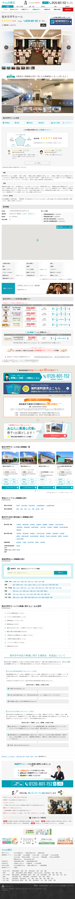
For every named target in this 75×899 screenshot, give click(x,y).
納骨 (55, 6)
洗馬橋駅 (48, 533)
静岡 (22, 587)
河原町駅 (53, 219)
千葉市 (46, 584)
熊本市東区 (24, 505)
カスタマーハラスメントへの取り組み (58, 885)
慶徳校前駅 (54, 221)
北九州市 (17, 597)
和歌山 (45, 591)
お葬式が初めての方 (30, 852)
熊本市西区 (32, 505)
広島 (14, 594)
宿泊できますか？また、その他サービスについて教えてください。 (24, 628)
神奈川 (18, 584)
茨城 (50, 584)
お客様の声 (47, 9)
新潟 (40, 587)
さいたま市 (38, 584)
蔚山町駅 (65, 536)
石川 (57, 587)
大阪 (14, 591)
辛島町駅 (32, 524)
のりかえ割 (17, 857)
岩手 (26, 581)
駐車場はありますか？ (12, 624)
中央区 (22, 210)
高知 (42, 594)
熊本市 (19, 210)
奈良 (38, 591)
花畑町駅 (51, 524)
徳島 (38, 594)
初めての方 (15, 9)
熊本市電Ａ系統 (47, 219)
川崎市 (25, 584)
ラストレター (35, 857)
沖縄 (42, 509)
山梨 (50, 587)
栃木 (57, 584)
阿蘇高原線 (46, 214)
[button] (8, 47)
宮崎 (33, 509)
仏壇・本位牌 (19, 6)
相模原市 (30, 584)
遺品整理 (67, 6)
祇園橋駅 (45, 524)
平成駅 (51, 216)
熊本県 (16, 210)
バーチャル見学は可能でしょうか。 (16, 617)
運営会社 (36, 885)
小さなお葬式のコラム (19, 865)
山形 (40, 581)
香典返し (43, 6)
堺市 (20, 591)
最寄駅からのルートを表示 (65, 227)
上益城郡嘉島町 (40, 505)
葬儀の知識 (57, 9)
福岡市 (22, 597)
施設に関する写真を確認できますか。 (16, 631)
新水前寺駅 (31, 542)
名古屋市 (17, 587)
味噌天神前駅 (34, 527)
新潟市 (43, 587)
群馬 (53, 584)
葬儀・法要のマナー (33, 865)
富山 (60, 587)
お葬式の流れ (41, 852)
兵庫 (31, 591)
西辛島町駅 (26, 533)
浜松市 (29, 587)
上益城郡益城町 (50, 505)
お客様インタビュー (19, 863)
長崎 (21, 509)
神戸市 (34, 591)
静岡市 (25, 587)
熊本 (32, 597)
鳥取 (31, 594)
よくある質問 (38, 863)
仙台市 (32, 581)
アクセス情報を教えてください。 (15, 613)
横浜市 (22, 584)
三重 (36, 587)
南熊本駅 (51, 214)
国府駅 (60, 536)
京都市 (27, 591)
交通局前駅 (19, 527)
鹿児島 (37, 509)
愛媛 (45, 594)
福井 (54, 587)
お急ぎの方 (68, 9)
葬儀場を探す (36, 9)
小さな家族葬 (26, 855)
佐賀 (25, 509)
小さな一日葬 (35, 855)
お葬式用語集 (43, 865)
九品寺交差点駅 (59, 524)
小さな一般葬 (17, 855)
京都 (24, 591)
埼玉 (34, 584)
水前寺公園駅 (20, 539)
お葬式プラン (25, 9)
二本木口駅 (43, 527)
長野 (47, 587)
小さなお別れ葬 (54, 855)
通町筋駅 (18, 530)
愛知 (14, 587)
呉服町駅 (38, 524)
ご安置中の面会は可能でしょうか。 (16, 639)
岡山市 (24, 594)
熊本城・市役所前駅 (51, 536)
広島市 (17, 594)
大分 (29, 509)
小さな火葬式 (45, 855)
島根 (35, 594)
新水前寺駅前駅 (64, 527)
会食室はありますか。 (12, 646)
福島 (43, 581)
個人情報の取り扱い (43, 885)
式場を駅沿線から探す (32, 861)
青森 (22, 581)
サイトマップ (70, 885)
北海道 (14, 581)
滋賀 (42, 591)
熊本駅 (37, 542)
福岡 (17, 509)
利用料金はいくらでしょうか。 (14, 620)
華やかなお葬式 (26, 857)
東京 (14, 584)
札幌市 (18, 581)
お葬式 (7, 6)
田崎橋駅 (55, 527)
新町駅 (18, 536)
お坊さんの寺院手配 (55, 857)
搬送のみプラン (18, 859)
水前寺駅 (42, 542)
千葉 (43, 584)
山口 (28, 594)
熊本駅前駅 (27, 527)
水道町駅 (49, 527)
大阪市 (17, 591)
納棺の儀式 (44, 857)
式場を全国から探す (19, 861)
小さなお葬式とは (18, 852)
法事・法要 (31, 6)
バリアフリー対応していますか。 (15, 642)
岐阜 (33, 587)
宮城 (29, 581)
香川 (49, 594)
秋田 (36, 581)
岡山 (21, 594)
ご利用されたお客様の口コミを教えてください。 (19, 635)
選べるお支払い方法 (29, 859)
